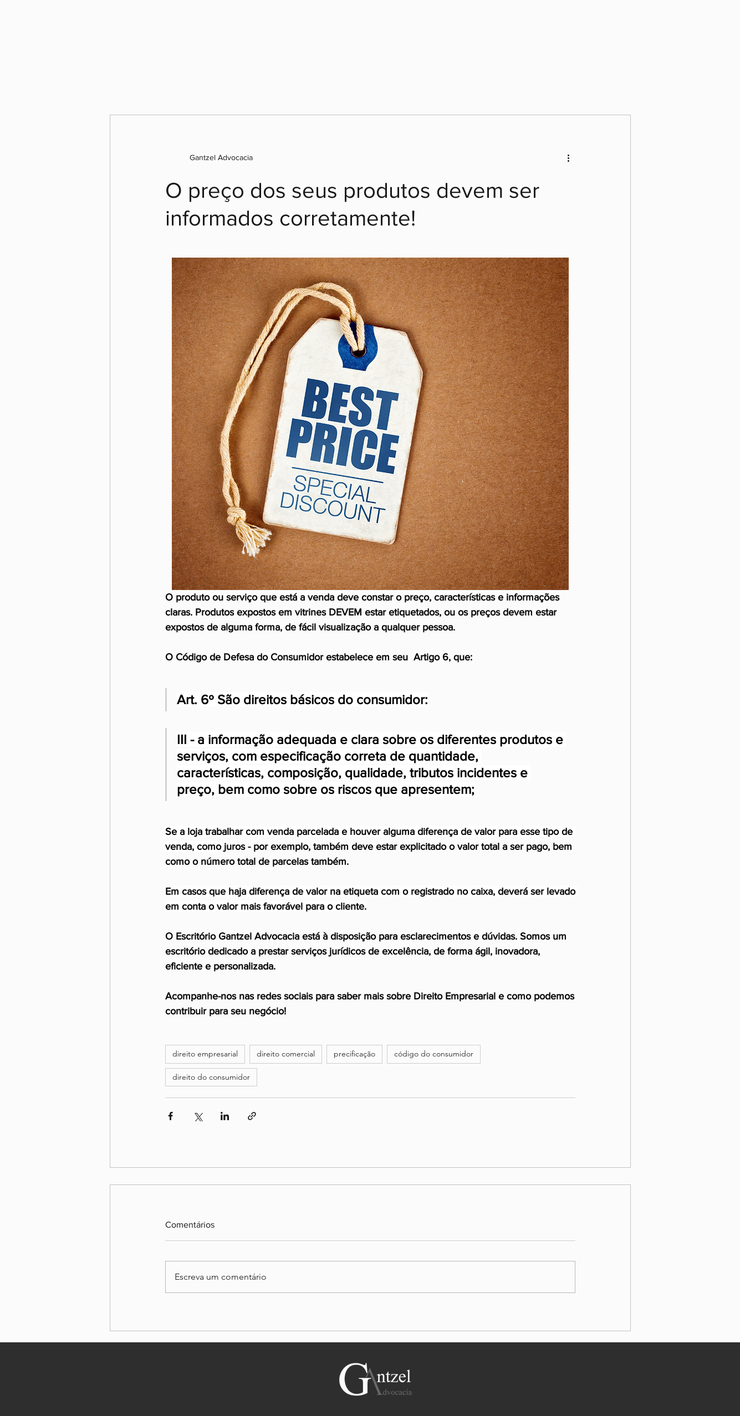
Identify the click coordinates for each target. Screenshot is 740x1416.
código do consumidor (433, 1054)
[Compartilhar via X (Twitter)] (197, 1116)
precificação (354, 1054)
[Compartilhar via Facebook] (170, 1116)
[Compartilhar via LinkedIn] (225, 1116)
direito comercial (286, 1054)
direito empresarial (205, 1054)
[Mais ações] (568, 157)
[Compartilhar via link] (252, 1116)
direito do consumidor (211, 1077)
